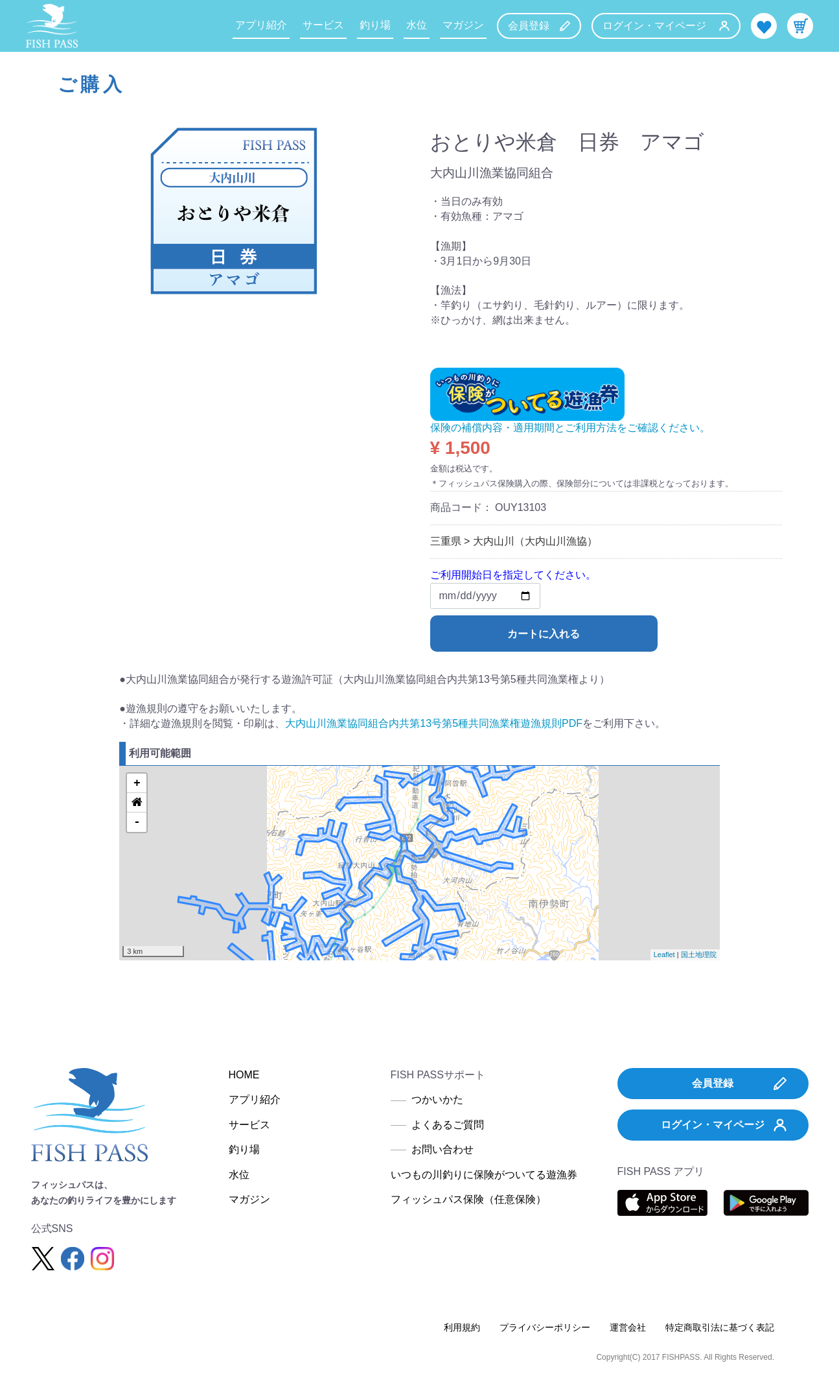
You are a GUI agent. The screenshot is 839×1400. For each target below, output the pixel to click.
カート (800, 26)
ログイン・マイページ (666, 25)
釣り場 (375, 24)
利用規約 (462, 1327)
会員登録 (539, 25)
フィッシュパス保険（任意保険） (468, 1199)
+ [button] (137, 783)
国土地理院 (699, 954)
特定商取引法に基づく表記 (719, 1327)
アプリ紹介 (261, 24)
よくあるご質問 (447, 1124)
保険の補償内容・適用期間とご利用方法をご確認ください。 (570, 427)
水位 (416, 24)
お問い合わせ (442, 1149)
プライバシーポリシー (545, 1327)
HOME (244, 1074)
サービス (323, 24)
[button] (136, 803)
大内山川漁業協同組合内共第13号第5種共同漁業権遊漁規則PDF (433, 723)
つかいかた (437, 1099)
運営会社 (628, 1327)
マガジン (463, 24)
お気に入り (764, 26)
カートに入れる (543, 633)
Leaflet (664, 954)
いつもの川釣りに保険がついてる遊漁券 (484, 1174)
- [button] (137, 822)
